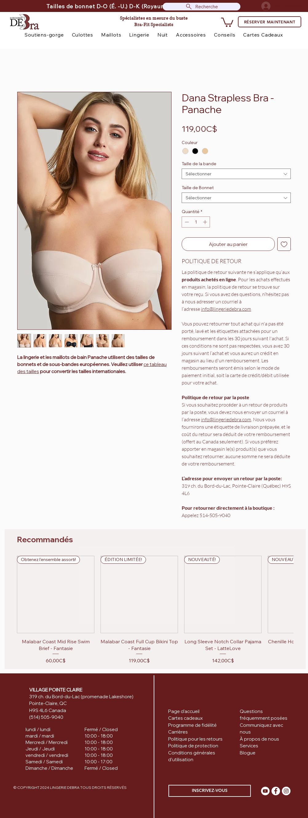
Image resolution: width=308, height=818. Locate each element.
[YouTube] (265, 791)
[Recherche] (201, 6)
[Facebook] (275, 791)
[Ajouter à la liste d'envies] (284, 244)
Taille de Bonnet (198, 187)
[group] (155, 610)
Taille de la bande (199, 163)
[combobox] (236, 174)
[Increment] (205, 222)
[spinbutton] (196, 222)
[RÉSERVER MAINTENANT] (269, 21)
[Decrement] (186, 222)
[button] (227, 22)
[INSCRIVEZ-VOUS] (209, 791)
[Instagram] (286, 791)
